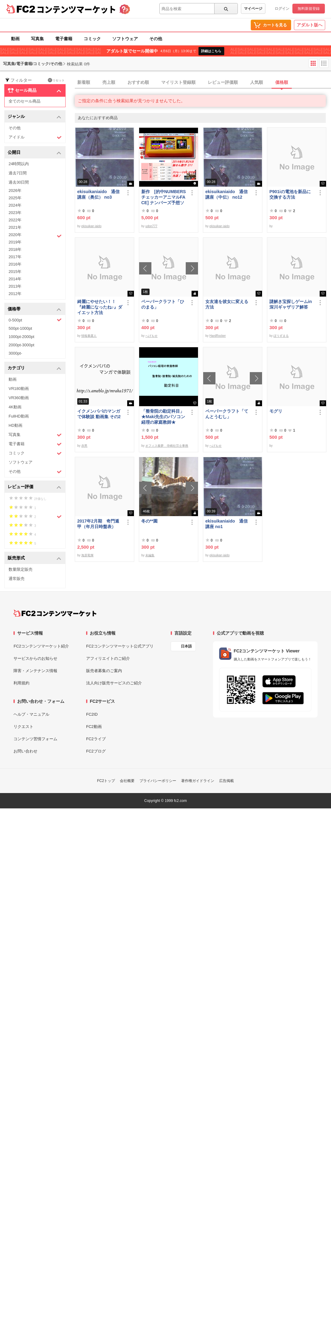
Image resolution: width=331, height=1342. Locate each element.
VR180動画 (19, 388)
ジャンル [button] (34, 117)
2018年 (15, 249)
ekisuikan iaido (91, 226)
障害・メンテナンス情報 (35, 670)
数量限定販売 (20, 569)
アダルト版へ (309, 24)
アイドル (35, 137)
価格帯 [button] (34, 309)
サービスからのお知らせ (35, 658)
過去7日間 (18, 173)
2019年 (15, 242)
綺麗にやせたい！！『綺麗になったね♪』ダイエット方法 (99, 307)
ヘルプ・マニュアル (31, 714)
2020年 (35, 235)
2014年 (15, 279)
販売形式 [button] (34, 558)
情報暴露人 (89, 335)
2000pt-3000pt (21, 345)
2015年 (15, 271)
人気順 (256, 82)
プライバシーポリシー (157, 781)
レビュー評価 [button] (34, 487)
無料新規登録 (309, 8)
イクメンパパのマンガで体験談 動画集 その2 (99, 414)
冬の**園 (149, 521)
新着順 (83, 82)
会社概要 (127, 781)
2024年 (15, 205)
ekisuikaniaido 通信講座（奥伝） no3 (98, 194)
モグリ (275, 411)
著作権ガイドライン (197, 781)
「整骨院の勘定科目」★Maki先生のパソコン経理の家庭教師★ (163, 417)
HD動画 (15, 425)
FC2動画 (94, 726)
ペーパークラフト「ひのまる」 (162, 304)
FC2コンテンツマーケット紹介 (41, 646)
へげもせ (151, 335)
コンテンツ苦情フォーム (35, 739)
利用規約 (21, 683)
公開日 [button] (34, 153)
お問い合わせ (25, 751)
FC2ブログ (96, 751)
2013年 (15, 286)
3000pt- (15, 353)
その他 (155, 38)
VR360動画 (19, 397)
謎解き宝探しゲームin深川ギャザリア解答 (290, 304)
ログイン (282, 8)
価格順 (281, 82)
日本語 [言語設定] (186, 646)
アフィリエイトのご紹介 (108, 658)
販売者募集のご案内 (104, 670)
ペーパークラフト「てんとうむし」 (226, 414)
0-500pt (35, 319)
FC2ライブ (96, 739)
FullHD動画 (19, 416)
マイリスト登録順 (178, 82)
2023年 (15, 212)
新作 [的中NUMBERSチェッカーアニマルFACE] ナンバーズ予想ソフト (163, 197)
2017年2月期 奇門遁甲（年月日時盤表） (98, 524)
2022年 (15, 220)
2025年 (15, 198)
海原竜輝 (87, 555)
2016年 (15, 264)
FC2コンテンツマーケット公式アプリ (120, 646)
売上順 (108, 82)
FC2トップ (106, 781)
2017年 (15, 257)
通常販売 (17, 578)
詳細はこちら (211, 51)
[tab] (203, 82)
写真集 (37, 38)
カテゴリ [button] (34, 368)
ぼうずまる (281, 335)
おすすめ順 (138, 82)
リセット (56, 80)
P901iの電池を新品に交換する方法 (290, 194)
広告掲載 (226, 781)
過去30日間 (19, 182)
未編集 (149, 555)
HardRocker (217, 335)
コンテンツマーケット (76, 9)
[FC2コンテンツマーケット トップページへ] (55, 613)
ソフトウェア (125, 38)
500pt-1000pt (20, 328)
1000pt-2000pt (21, 336)
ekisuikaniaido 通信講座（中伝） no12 (226, 194)
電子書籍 (63, 38)
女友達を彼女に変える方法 (226, 304)
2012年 (15, 293)
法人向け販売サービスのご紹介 (114, 683)
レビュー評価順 (223, 82)
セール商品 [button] (34, 91)
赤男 (84, 445)
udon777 (151, 226)
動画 (15, 38)
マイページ (253, 8)
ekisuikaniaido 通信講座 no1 (226, 524)
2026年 (15, 190)
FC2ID (92, 714)
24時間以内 (19, 163)
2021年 (15, 227)
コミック (92, 38)
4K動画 (15, 407)
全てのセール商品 (24, 101)
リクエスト (23, 726)
